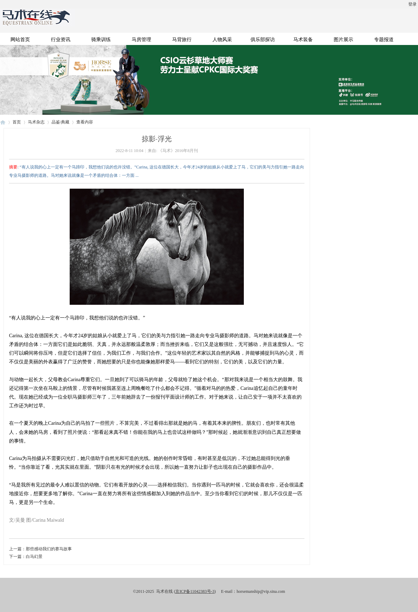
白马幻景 (34, 556)
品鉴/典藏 (60, 122)
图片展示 (343, 39)
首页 (17, 122)
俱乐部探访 (262, 39)
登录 (412, 4)
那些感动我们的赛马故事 (49, 548)
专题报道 (384, 39)
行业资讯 (60, 39)
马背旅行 (182, 39)
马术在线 (3, 122)
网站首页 (20, 39)
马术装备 (303, 39)
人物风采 (222, 39)
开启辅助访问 (1, 5)
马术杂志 (36, 122)
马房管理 (141, 39)
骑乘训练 (101, 39)
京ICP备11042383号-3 (194, 591)
